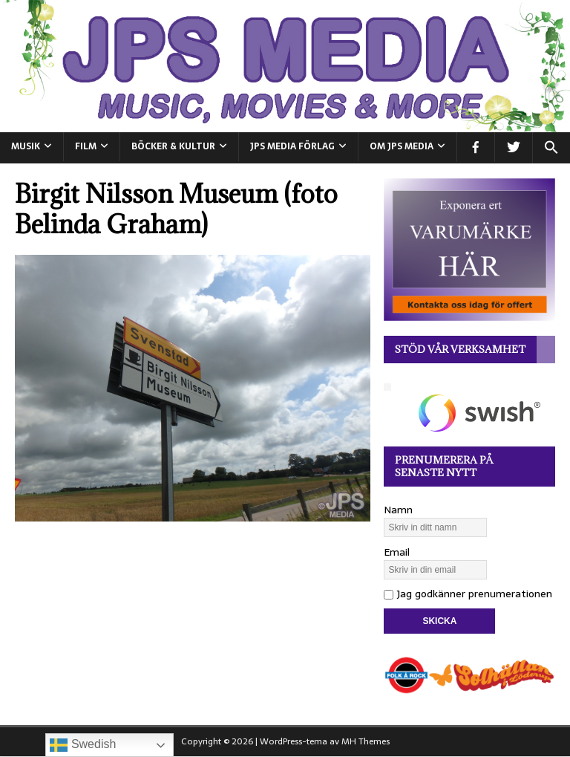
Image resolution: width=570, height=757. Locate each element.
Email (397, 552)
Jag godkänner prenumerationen (468, 593)
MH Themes (365, 741)
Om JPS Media (401, 146)
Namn (398, 509)
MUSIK (25, 146)
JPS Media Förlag (292, 146)
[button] (551, 147)
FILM (85, 146)
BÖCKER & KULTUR (173, 146)
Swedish (83, 745)
